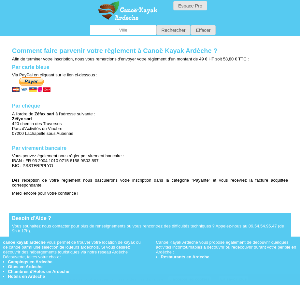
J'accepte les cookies (189, 279)
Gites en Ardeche (25, 266)
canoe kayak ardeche (24, 242)
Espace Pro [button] (190, 5)
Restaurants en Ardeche (185, 256)
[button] (173, 30)
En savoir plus (233, 279)
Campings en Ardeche (30, 261)
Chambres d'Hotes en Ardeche (38, 271)
